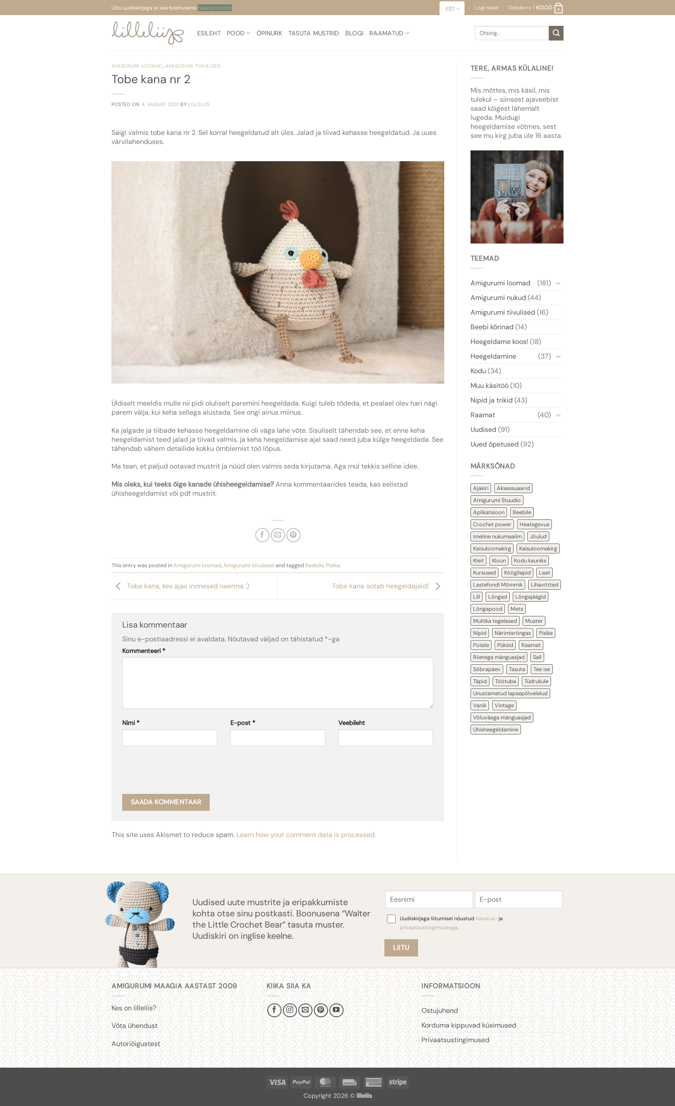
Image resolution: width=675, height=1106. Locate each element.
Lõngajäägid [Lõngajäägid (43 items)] (530, 596)
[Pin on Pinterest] (293, 535)
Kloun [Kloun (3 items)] (499, 560)
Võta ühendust (134, 1025)
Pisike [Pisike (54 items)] (546, 633)
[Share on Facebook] (262, 535)
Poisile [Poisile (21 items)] (481, 645)
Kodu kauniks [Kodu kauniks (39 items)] (530, 560)
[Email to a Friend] (278, 535)
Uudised (483, 429)
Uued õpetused (495, 444)
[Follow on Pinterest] (321, 1010)
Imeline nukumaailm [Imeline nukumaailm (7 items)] (497, 536)
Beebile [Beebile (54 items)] (522, 512)
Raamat (483, 414)
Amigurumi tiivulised (193, 66)
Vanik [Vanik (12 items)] (479, 705)
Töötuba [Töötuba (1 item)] (505, 681)
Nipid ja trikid (492, 400)
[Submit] (556, 33)
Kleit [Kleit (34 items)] (478, 560)
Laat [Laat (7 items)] (544, 572)
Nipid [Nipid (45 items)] (479, 633)
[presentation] (187, 773)
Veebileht (351, 723)
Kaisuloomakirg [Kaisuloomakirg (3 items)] (538, 548)
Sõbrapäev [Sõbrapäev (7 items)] (487, 669)
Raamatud (389, 33)
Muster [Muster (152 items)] (534, 621)
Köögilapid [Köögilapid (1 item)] (517, 572)
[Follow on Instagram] (290, 1010)
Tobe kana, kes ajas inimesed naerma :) (180, 585)
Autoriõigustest (135, 1043)
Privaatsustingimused (455, 1039)
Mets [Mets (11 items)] (517, 608)
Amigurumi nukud (498, 297)
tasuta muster (215, 7)
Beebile (314, 565)
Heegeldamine (493, 356)
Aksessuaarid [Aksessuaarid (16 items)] (513, 488)
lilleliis (199, 104)
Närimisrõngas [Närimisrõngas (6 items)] (513, 633)
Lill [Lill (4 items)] (476, 596)
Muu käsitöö (489, 385)
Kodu (478, 370)
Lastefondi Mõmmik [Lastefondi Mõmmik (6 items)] (498, 584)
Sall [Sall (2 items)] (537, 657)
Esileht (209, 33)
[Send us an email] (305, 1010)
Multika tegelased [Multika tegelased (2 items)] (495, 621)
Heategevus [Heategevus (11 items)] (534, 524)
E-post (242, 723)
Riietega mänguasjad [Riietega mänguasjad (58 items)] (499, 657)
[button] (536, 7)
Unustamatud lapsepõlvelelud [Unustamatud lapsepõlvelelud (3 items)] (510, 693)
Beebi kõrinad (492, 326)
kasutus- (487, 918)
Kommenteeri (143, 651)
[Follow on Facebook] (274, 1010)
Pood (239, 33)
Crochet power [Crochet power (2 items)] (492, 524)
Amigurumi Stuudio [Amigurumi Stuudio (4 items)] (497, 500)
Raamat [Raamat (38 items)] (531, 645)
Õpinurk (269, 33)
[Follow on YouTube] (336, 1010)
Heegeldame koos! (499, 341)
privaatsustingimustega (429, 927)
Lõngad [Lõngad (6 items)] (497, 596)
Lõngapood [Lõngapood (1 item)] (487, 608)
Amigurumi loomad (137, 66)
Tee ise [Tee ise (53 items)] (541, 669)
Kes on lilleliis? (133, 1007)
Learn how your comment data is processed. (306, 834)
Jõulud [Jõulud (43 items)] (538, 536)
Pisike (333, 565)
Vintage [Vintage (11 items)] (504, 705)
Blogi (354, 33)
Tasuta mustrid (313, 33)
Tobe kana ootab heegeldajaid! (388, 585)
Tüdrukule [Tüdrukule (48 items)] (536, 681)
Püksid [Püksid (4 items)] (505, 645)
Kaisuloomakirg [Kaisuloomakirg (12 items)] (492, 548)
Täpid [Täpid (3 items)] (480, 681)
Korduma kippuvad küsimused (468, 1025)
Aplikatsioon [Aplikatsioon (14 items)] (489, 512)
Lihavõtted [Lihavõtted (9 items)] (544, 584)
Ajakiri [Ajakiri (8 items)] (481, 488)
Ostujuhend (439, 1010)
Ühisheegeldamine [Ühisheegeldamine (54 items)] (495, 729)
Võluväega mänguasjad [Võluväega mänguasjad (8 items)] (502, 717)
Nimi (130, 723)
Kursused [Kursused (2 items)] (484, 572)
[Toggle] (558, 283)
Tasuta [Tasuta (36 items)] (517, 669)
